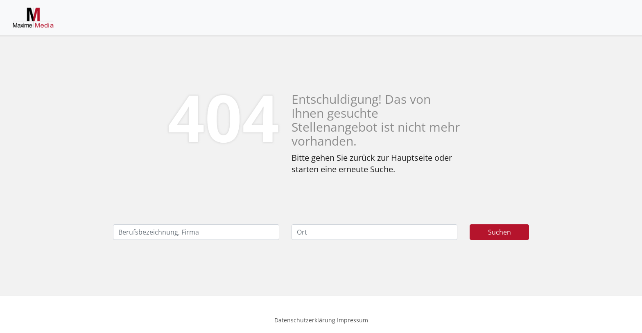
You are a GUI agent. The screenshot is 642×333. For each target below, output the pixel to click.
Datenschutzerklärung (304, 320)
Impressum (352, 320)
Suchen (499, 232)
